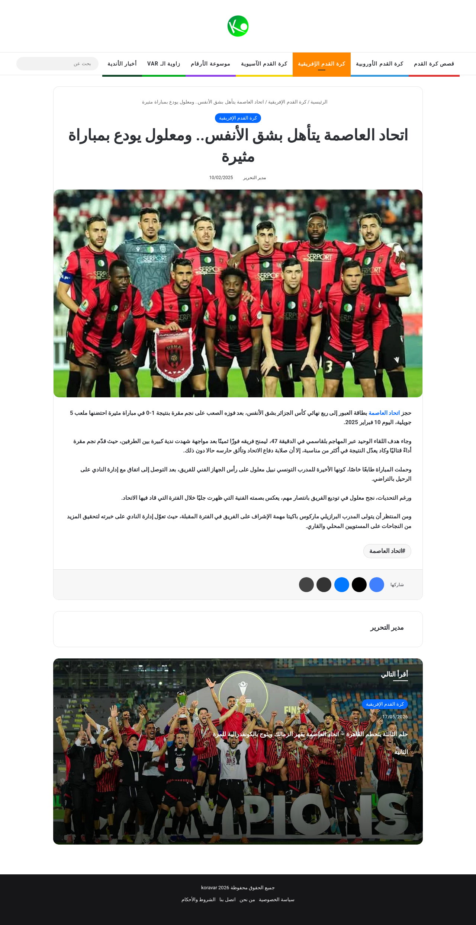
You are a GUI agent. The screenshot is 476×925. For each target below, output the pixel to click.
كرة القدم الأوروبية (379, 64)
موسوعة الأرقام (210, 64)
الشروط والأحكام (198, 899)
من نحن (247, 899)
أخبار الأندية (122, 64)
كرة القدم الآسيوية (264, 64)
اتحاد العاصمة (384, 413)
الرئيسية (322, 102)
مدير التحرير (254, 177)
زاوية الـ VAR (163, 64)
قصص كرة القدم (434, 64)
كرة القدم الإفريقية (322, 64)
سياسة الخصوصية (277, 899)
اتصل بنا (227, 899)
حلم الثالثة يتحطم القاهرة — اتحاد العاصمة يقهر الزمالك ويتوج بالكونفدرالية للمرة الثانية (307, 749)
